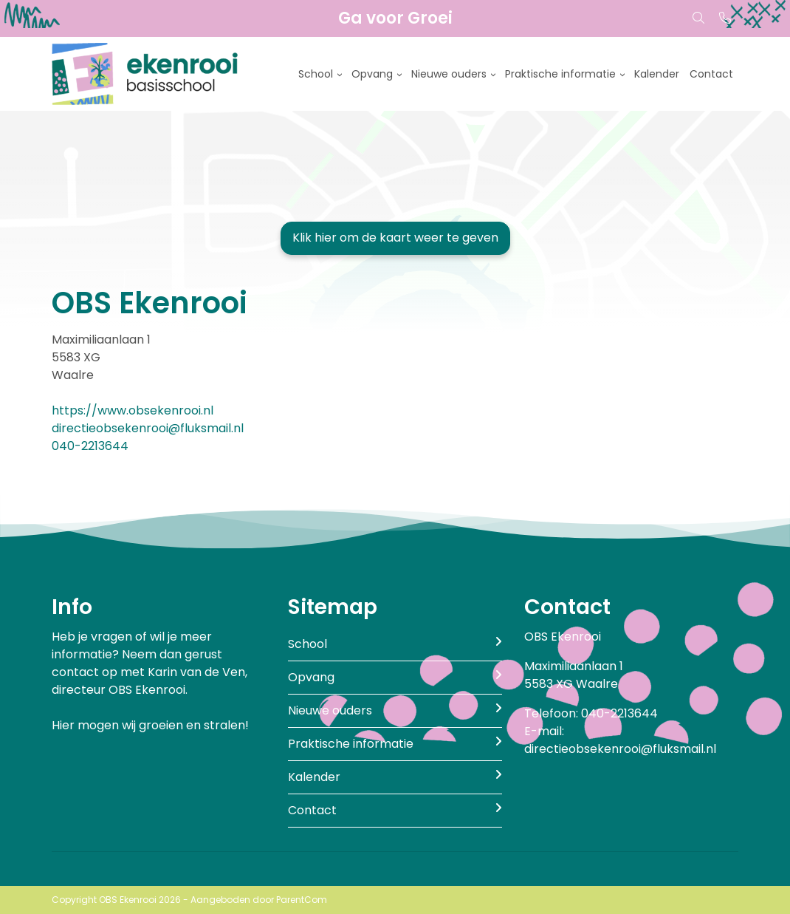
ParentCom (301, 899)
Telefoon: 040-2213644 (591, 713)
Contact (711, 73)
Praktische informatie (560, 73)
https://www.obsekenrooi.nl (132, 410)
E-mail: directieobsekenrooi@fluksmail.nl (620, 740)
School (315, 73)
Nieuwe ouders (449, 73)
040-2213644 (90, 445)
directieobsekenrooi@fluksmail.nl (148, 428)
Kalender (656, 73)
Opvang (372, 73)
